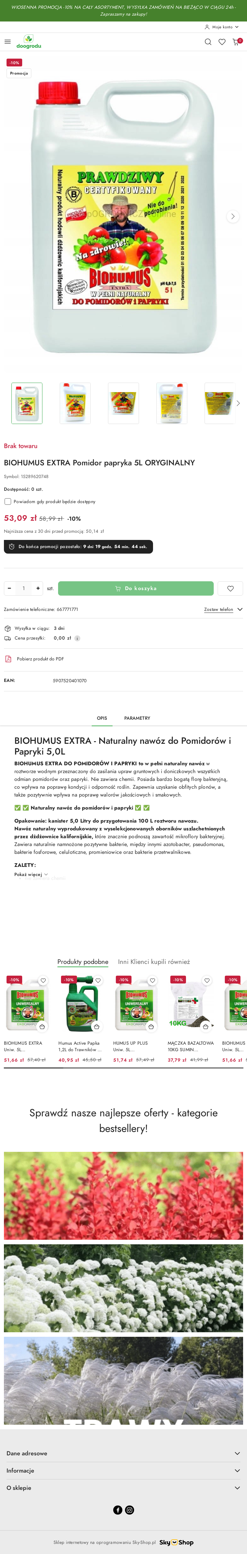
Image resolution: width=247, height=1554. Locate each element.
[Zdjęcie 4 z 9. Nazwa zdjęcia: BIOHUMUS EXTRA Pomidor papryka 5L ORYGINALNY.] (172, 403)
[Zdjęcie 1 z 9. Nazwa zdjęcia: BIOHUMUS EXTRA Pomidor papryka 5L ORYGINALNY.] (27, 403)
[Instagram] (129, 1510)
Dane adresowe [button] (123, 1453)
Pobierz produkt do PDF (34, 659)
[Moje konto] (222, 27)
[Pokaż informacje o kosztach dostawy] (77, 638)
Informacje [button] (123, 1470)
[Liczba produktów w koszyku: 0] (235, 41)
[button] (233, 216)
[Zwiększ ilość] (38, 588)
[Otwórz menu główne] (7, 41)
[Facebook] (117, 1510)
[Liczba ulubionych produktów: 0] (221, 41)
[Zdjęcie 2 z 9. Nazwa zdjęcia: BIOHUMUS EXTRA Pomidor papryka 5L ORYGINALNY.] (75, 403)
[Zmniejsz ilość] (9, 588)
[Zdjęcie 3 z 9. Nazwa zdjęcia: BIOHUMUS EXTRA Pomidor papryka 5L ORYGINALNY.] (123, 403)
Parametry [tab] (137, 718)
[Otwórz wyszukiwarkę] (208, 41)
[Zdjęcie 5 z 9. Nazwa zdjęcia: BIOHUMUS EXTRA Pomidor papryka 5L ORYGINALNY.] (220, 403)
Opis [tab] (102, 718)
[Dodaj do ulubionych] (230, 588)
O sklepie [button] (123, 1488)
